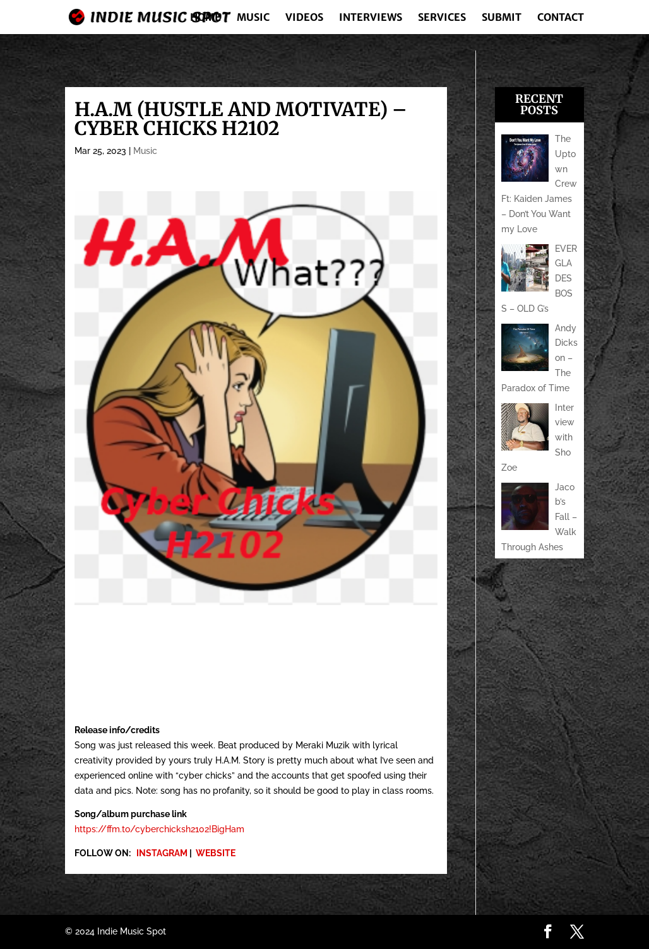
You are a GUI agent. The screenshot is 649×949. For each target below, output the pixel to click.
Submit (501, 18)
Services (442, 18)
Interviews (370, 18)
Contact (560, 18)
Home (205, 18)
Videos (304, 18)
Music (253, 18)
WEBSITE (215, 853)
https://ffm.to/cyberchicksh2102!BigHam (159, 829)
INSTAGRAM (162, 853)
